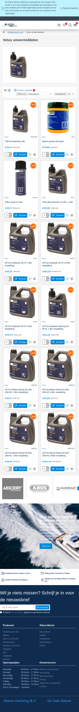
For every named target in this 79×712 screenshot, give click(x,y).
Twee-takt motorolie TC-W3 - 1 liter (57, 202)
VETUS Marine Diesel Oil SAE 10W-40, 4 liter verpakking (55, 390)
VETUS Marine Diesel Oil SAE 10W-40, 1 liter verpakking (18, 390)
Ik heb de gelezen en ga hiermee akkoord (25, 612)
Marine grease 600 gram (53, 141)
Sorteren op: (22, 94)
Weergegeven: (60, 94)
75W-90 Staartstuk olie (15, 141)
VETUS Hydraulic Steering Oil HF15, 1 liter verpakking (55, 327)
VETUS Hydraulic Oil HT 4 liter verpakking (18, 327)
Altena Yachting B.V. (19, 701)
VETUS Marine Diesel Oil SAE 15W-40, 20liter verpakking (55, 454)
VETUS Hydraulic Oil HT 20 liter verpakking (56, 264)
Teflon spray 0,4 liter (14, 202)
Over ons (46, 546)
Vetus (6, 137)
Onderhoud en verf (15, 32)
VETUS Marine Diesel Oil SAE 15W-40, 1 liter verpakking (18, 454)
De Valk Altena (59, 701)
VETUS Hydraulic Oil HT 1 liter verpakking (18, 264)
